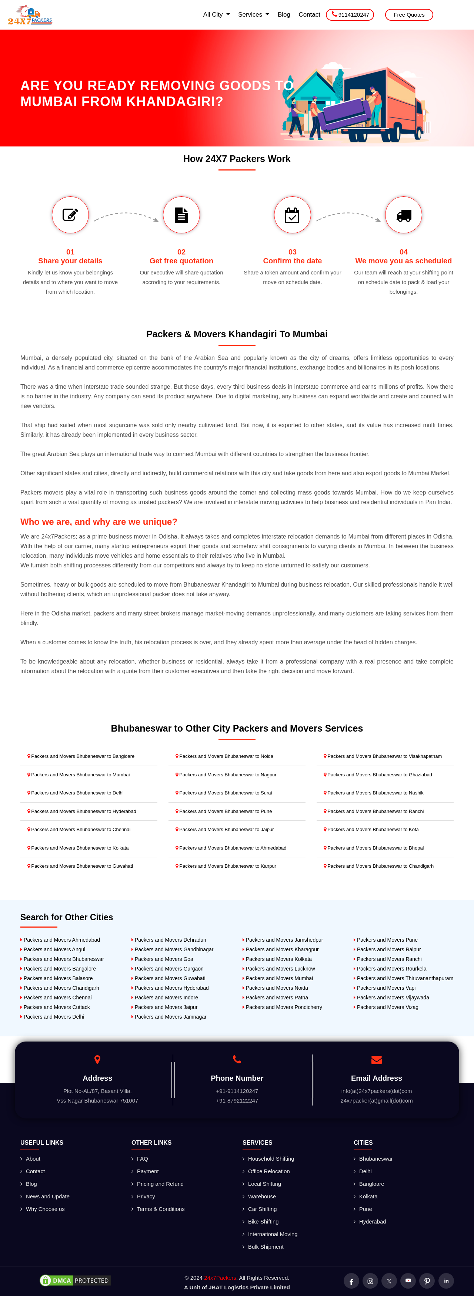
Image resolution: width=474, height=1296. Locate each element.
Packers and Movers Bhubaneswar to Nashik (374, 793)
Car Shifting (260, 1207)
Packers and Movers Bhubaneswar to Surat (224, 793)
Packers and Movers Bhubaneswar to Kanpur (226, 866)
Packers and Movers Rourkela (390, 969)
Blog (284, 14)
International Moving (270, 1232)
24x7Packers (220, 1275)
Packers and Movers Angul (52, 949)
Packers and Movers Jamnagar (169, 1017)
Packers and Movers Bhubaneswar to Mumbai (78, 774)
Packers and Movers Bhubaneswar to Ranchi (374, 811)
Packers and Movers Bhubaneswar (62, 959)
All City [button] (214, 14)
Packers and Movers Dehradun (168, 940)
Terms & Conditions (158, 1207)
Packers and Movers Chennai (56, 997)
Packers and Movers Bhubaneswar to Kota (371, 829)
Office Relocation (266, 1171)
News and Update (45, 1195)
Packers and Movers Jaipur (164, 1007)
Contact (309, 14)
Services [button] (251, 14)
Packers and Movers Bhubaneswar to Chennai (79, 829)
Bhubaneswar (373, 1158)
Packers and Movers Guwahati (168, 978)
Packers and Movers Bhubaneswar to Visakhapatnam (383, 756)
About (30, 1158)
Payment (145, 1171)
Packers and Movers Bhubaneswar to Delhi (75, 793)
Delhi (363, 1171)
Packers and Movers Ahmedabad (60, 940)
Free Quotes (409, 14)
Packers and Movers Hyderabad (170, 988)
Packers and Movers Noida (275, 988)
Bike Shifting (261, 1219)
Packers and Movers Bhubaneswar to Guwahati (80, 866)
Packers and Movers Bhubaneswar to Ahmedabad (231, 848)
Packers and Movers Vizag (386, 1007)
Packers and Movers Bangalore (58, 969)
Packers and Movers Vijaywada (391, 997)
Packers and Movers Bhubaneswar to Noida (224, 756)
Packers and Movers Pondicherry (282, 1007)
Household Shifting (269, 1158)
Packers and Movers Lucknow (279, 969)
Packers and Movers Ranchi (388, 959)
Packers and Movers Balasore (56, 978)
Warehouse (259, 1195)
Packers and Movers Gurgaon (167, 969)
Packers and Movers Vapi (384, 988)
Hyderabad (370, 1219)
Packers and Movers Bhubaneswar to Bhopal (374, 848)
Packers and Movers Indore (164, 997)
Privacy (143, 1195)
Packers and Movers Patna (275, 997)
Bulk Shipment (263, 1244)
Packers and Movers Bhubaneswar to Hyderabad (81, 811)
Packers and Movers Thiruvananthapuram (403, 978)
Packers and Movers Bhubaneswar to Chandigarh (379, 866)
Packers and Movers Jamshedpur (283, 940)
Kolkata (366, 1195)
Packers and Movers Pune (386, 940)
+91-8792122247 (237, 1100)
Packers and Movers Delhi (52, 1017)
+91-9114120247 (237, 1091)
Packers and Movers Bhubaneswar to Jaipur (225, 829)
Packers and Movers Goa (162, 959)
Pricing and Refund (157, 1183)
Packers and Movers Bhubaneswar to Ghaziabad (378, 774)
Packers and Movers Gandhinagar (172, 949)
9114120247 (350, 14)
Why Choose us (42, 1207)
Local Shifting (262, 1183)
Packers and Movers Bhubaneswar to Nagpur (226, 774)
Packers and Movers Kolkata (277, 959)
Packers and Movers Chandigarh (59, 988)
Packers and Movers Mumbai (278, 978)
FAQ (139, 1158)
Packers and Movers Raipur (387, 949)
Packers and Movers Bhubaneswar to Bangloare (81, 756)
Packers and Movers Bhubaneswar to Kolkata (78, 848)
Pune (363, 1207)
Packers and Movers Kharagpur (281, 949)
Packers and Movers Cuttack (55, 1007)
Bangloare (369, 1183)
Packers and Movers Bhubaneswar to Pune (224, 811)
